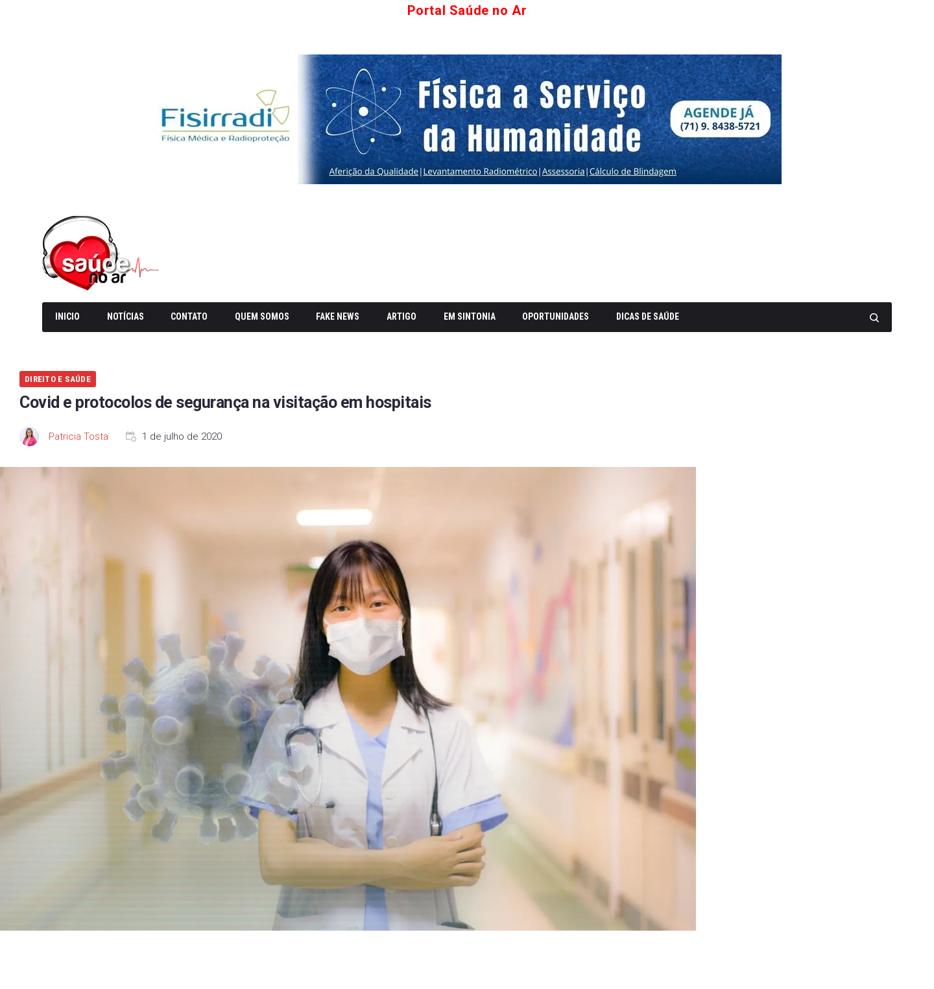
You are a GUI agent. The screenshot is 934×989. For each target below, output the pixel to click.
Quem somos (262, 316)
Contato (189, 316)
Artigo (401, 316)
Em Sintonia (470, 316)
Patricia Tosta (78, 436)
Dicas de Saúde (647, 316)
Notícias (125, 316)
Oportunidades (555, 316)
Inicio (67, 316)
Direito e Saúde (58, 379)
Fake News (337, 316)
